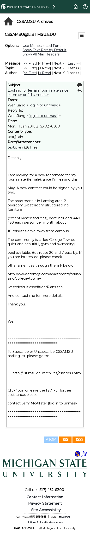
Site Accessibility (46, 510)
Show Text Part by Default (44, 50)
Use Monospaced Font (42, 46)
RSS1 (65, 439)
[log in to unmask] (43, 105)
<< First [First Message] (30, 63)
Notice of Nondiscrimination (45, 522)
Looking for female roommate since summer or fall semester (38, 92)
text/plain (15, 147)
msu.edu (64, 516)
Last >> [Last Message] (74, 63)
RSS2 (78, 439)
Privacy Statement (45, 503)
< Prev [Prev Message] (44, 63)
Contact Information (45, 497)
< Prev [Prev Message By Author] (44, 73)
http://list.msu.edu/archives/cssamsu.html (47, 373)
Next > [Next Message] (58, 63)
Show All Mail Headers (41, 54)
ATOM (51, 439)
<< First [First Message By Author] (30, 73)
